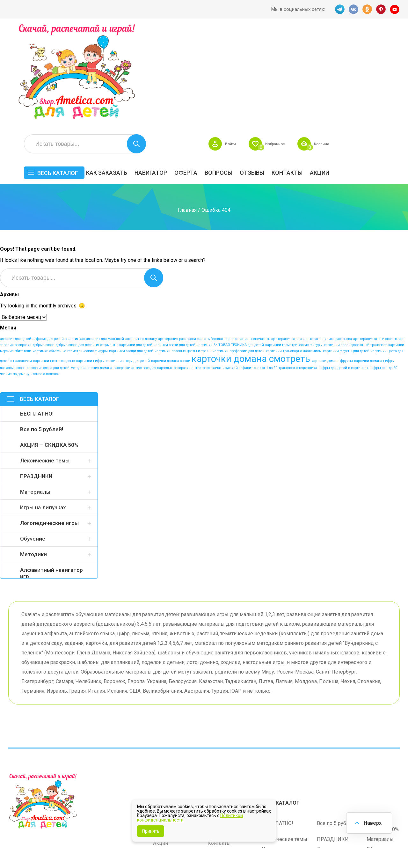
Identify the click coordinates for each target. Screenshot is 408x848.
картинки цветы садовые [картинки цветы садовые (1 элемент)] (54, 260)
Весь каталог (128, 72)
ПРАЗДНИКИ (36, 375)
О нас (214, 751)
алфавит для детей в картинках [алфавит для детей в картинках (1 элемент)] (59, 238)
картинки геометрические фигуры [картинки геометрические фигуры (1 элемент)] (294, 244)
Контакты (357, 72)
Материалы (35, 391)
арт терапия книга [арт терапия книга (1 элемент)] (286, 238)
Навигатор (221, 72)
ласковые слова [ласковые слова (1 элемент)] (13, 267)
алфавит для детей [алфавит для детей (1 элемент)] (15, 238)
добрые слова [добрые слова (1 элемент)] (44, 244)
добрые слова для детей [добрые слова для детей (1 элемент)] (75, 244)
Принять (150, 831)
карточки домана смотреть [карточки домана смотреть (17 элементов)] (251, 258)
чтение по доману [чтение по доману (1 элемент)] (14, 273)
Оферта (256, 72)
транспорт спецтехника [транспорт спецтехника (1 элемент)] (298, 267)
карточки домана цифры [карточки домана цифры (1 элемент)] (374, 260)
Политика (164, 761)
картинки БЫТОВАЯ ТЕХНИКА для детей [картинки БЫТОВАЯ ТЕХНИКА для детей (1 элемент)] (230, 244)
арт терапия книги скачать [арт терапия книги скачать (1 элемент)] (375, 238)
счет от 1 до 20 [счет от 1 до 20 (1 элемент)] (265, 267)
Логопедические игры (49, 422)
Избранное (339, 43)
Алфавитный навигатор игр (51, 472)
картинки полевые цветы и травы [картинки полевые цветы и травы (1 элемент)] (183, 250)
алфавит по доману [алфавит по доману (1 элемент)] (141, 238)
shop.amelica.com (106, 828)
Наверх (372, 822)
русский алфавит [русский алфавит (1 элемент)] (239, 267)
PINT (381, 9)
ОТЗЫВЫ (322, 72)
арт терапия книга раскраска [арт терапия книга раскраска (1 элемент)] (327, 238)
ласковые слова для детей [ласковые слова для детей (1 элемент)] (48, 267)
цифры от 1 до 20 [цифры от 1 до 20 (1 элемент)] (383, 267)
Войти (291, 43)
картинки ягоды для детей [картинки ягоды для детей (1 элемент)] (128, 260)
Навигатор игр (225, 722)
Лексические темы (44, 360)
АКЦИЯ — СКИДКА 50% (49, 344)
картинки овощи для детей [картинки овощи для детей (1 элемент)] (131, 250)
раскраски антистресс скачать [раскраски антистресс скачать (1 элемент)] (198, 267)
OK (367, 9)
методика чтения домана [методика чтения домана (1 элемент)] (91, 267)
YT (395, 9)
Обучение (32, 438)
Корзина (390, 43)
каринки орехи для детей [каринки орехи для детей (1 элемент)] (174, 244)
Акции (390, 72)
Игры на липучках (43, 407)
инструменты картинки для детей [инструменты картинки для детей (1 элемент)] (124, 244)
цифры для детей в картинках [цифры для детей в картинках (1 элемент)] (343, 267)
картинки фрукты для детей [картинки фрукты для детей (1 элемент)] (346, 250)
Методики (33, 454)
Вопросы (289, 72)
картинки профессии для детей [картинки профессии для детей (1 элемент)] (239, 250)
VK (353, 9)
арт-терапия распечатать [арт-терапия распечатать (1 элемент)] (249, 238)
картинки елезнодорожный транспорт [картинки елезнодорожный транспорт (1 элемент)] (355, 244)
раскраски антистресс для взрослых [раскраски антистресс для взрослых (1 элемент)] (142, 267)
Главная (187, 110)
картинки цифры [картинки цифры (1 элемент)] (90, 260)
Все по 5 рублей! (41, 329)
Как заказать (177, 72)
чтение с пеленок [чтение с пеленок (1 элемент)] (45, 273)
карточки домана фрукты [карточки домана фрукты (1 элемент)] (332, 260)
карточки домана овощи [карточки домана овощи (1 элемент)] (170, 260)
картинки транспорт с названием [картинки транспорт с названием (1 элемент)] (294, 250)
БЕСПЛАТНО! (37, 313)
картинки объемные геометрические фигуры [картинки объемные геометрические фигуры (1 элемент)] (70, 250)
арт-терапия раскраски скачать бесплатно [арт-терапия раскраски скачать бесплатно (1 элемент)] (192, 238)
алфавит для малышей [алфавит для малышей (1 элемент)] (105, 238)
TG (339, 9)
